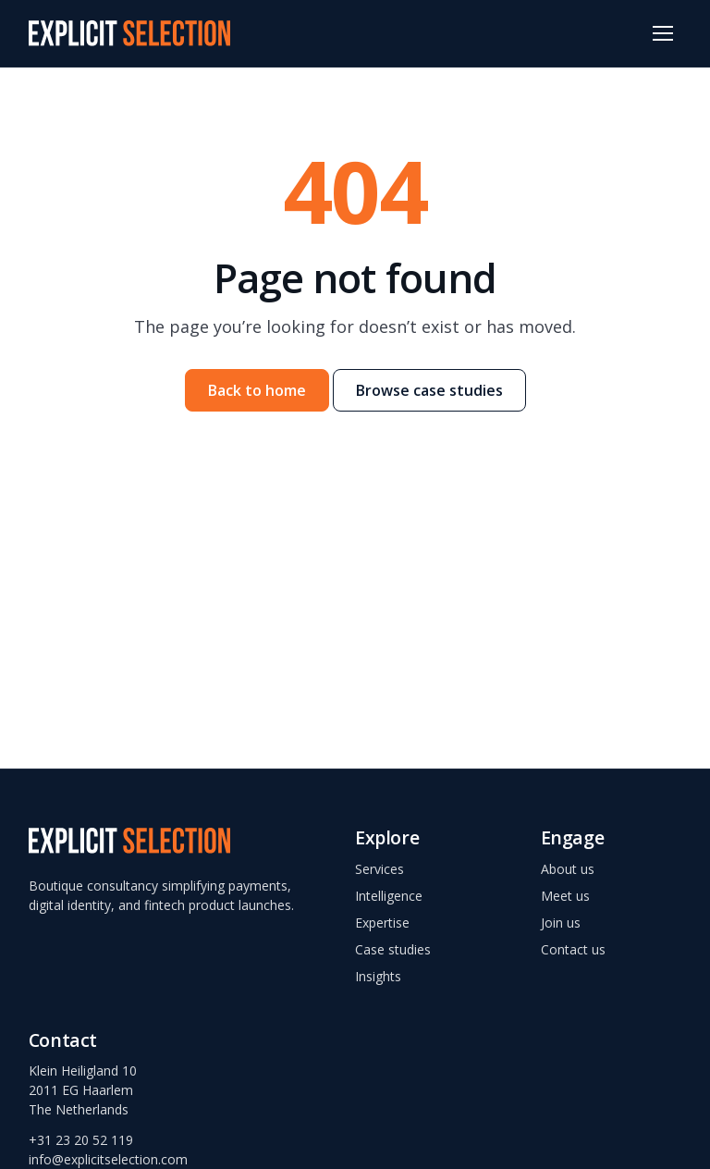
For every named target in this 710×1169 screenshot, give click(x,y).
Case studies (393, 949)
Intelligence (388, 895)
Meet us (565, 895)
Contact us (573, 949)
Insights (378, 976)
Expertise (382, 922)
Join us (561, 922)
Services (379, 869)
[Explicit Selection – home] (129, 33)
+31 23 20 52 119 (81, 1140)
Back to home (257, 390)
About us (567, 869)
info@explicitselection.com (108, 1159)
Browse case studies (429, 390)
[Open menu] (662, 33)
